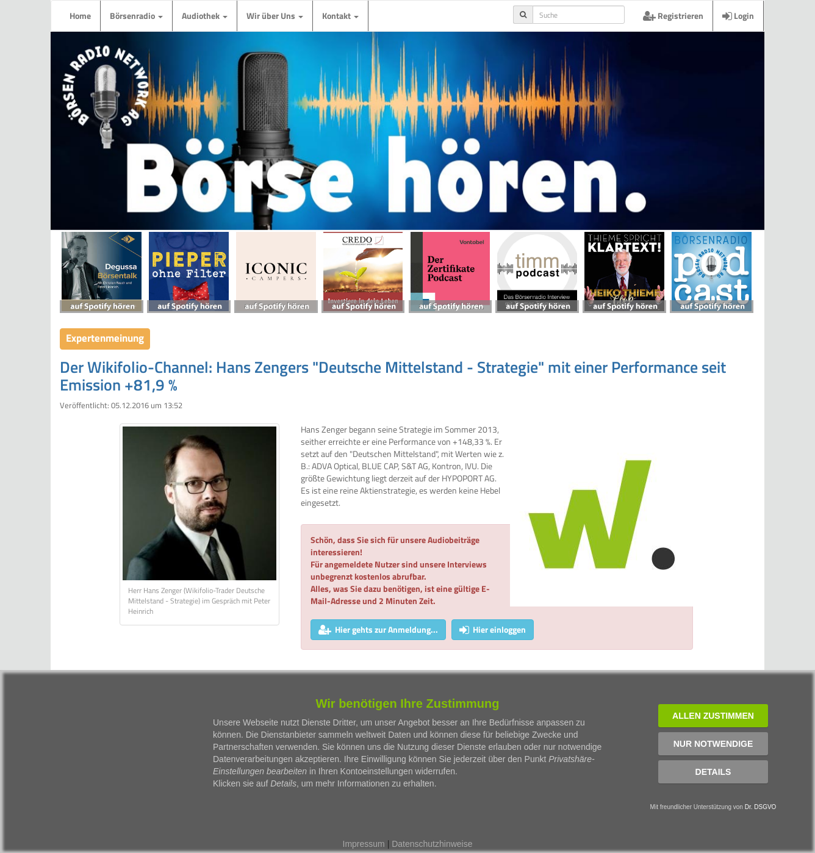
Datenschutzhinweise (432, 844)
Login (738, 15)
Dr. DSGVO (761, 807)
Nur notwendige (713, 744)
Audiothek (205, 15)
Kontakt (340, 15)
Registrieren (673, 15)
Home (80, 15)
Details (713, 772)
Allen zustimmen (713, 716)
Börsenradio (136, 15)
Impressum (364, 844)
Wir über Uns (274, 15)
